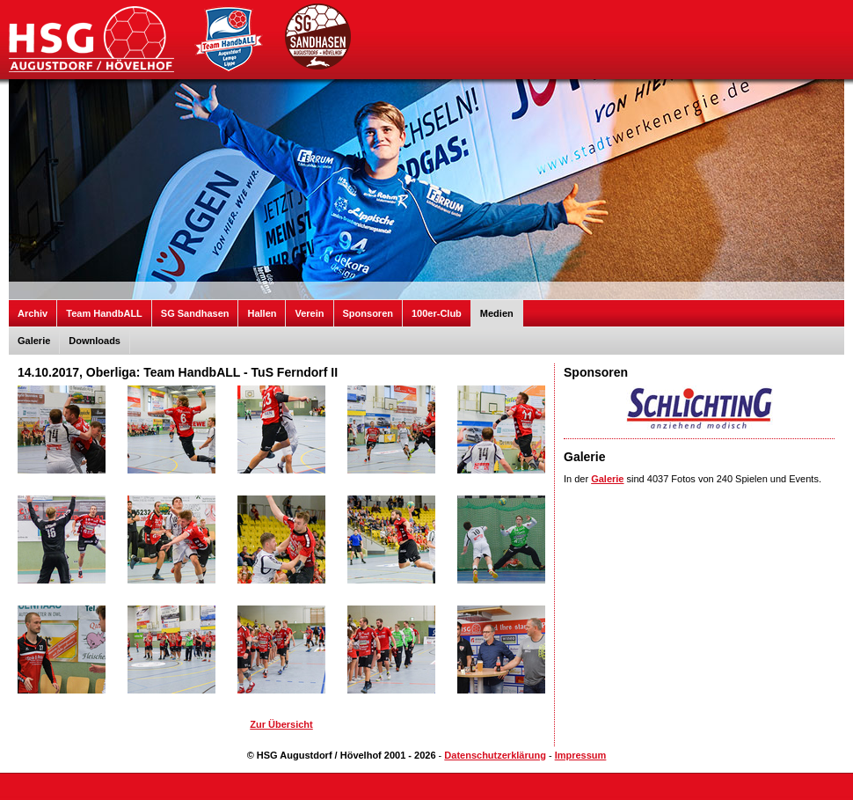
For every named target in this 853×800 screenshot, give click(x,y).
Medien (497, 313)
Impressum (581, 755)
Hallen (261, 313)
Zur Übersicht (281, 724)
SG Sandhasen (195, 313)
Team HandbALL (104, 313)
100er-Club (437, 313)
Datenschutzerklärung (495, 755)
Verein (309, 313)
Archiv (32, 313)
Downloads (94, 340)
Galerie (34, 340)
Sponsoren (368, 313)
